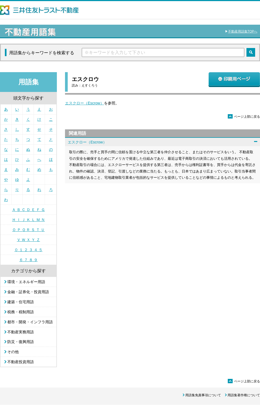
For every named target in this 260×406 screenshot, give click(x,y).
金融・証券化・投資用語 (28, 292)
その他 (13, 352)
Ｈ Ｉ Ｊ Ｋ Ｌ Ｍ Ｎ (28, 220)
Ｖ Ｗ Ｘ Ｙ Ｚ (28, 240)
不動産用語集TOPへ (242, 31)
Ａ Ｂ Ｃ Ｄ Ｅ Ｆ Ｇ (28, 209)
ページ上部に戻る (244, 117)
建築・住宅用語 (20, 302)
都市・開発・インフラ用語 (30, 322)
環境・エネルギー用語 (26, 282)
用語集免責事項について (203, 395)
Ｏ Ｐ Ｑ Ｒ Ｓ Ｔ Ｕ (28, 230)
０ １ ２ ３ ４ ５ (28, 250)
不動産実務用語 (20, 332)
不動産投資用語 (20, 362)
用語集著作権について (243, 395)
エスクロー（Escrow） (84, 103)
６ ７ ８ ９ (28, 260)
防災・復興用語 (20, 342)
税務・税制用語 (20, 312)
